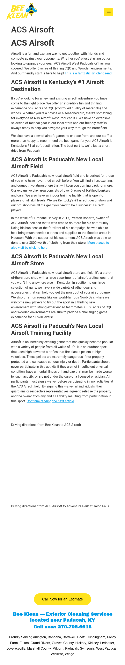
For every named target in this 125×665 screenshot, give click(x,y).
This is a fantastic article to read (88, 73)
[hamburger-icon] (108, 12)
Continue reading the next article (50, 401)
